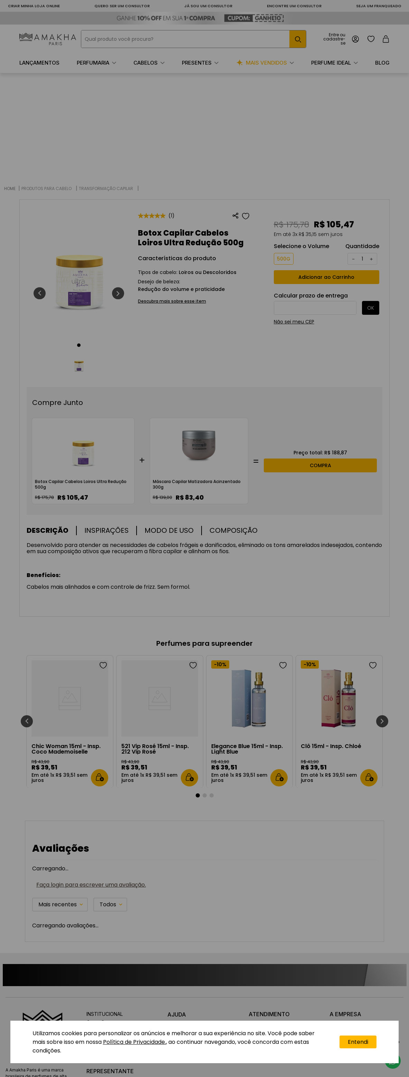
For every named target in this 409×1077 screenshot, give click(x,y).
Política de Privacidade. (134, 1042)
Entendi (358, 1042)
